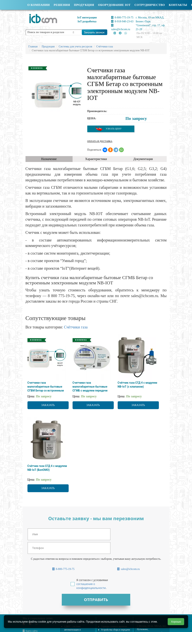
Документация (143, 159)
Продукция (84, 4)
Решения (62, 4)
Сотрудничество (150, 4)
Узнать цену (108, 129)
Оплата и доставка (99, 141)
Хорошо (176, 621)
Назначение (49, 159)
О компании (38, 4)
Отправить (96, 599)
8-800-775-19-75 (122, 17)
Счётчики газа (76, 327)
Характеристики (96, 159)
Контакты (178, 4)
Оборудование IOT (114, 4)
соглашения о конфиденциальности (91, 586)
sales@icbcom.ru (128, 569)
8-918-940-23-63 (122, 21)
